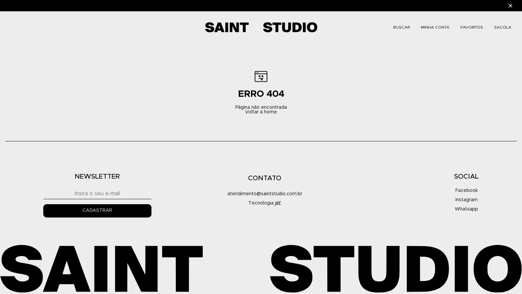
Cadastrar (97, 210)
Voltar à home (261, 112)
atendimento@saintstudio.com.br (264, 194)
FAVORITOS (471, 27)
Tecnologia (264, 203)
